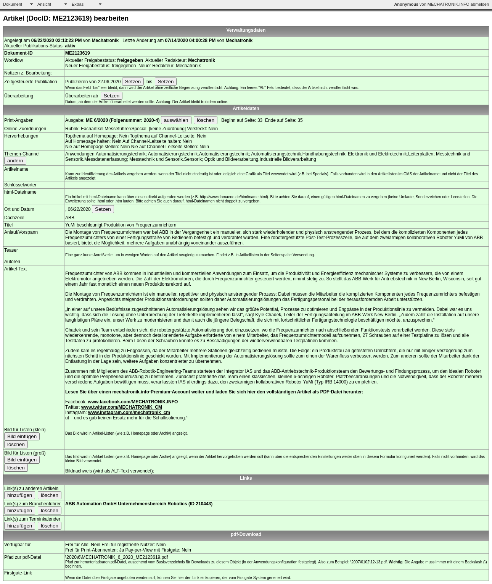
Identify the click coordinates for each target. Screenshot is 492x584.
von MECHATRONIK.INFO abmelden (441, 4)
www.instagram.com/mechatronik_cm (129, 412)
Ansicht (44, 4)
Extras (78, 4)
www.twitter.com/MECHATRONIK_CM (121, 407)
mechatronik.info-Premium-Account (151, 392)
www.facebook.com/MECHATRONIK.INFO (133, 401)
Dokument (12, 4)
